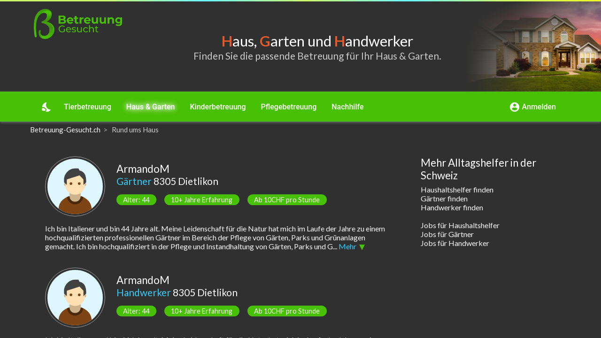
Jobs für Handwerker (455, 242)
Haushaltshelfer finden (457, 189)
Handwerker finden (452, 207)
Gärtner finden (444, 198)
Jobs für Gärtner (447, 234)
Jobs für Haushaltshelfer (460, 225)
